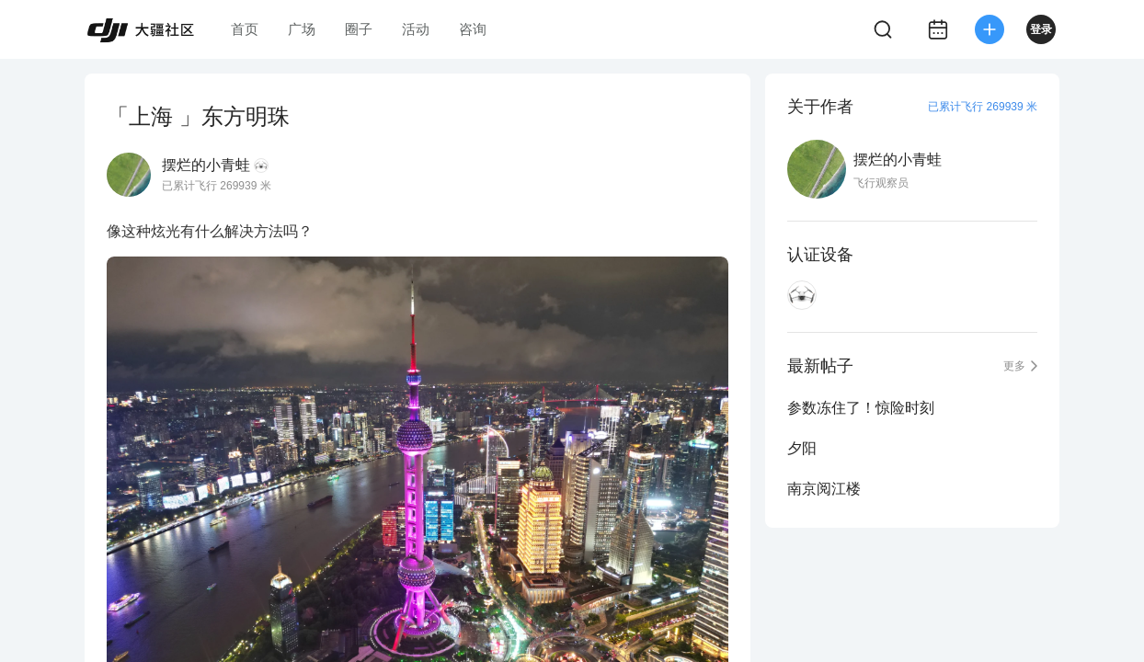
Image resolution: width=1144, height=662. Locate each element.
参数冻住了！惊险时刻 (860, 408)
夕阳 (802, 448)
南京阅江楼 (824, 488)
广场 (301, 29)
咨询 (472, 29)
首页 (244, 29)
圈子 (358, 29)
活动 (415, 29)
